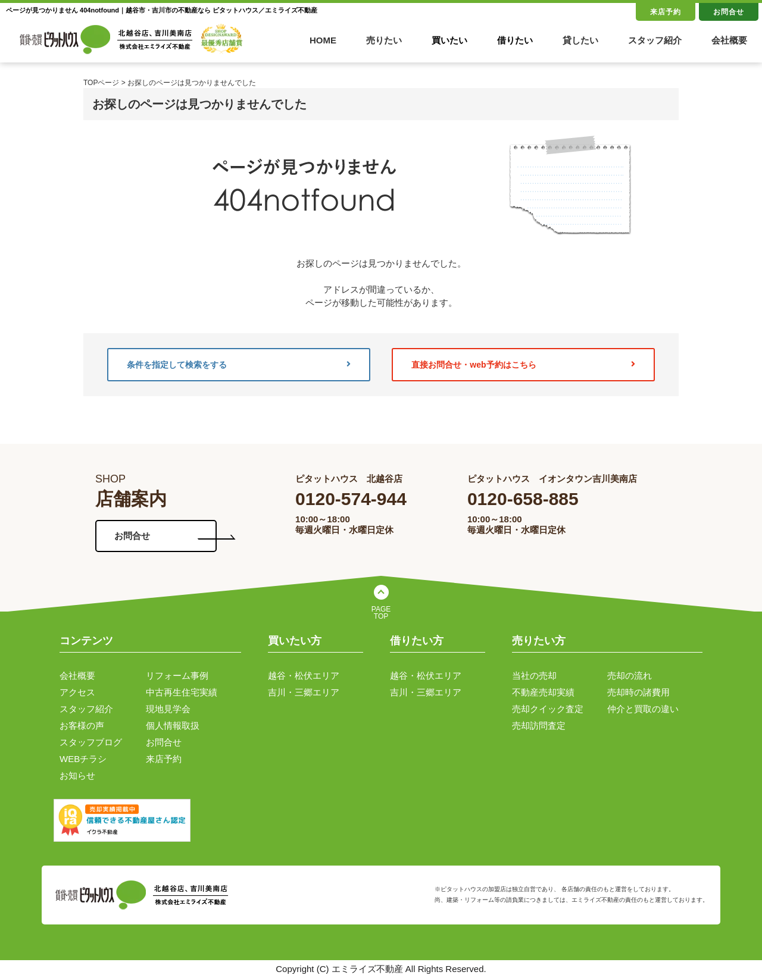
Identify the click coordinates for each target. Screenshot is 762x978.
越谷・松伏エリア (303, 675)
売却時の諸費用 (638, 692)
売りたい (384, 40)
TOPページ (101, 83)
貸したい (580, 40)
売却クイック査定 (547, 709)
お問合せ (728, 12)
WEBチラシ (83, 759)
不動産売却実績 (543, 692)
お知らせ (77, 775)
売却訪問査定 (539, 725)
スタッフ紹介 (655, 40)
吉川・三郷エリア (303, 692)
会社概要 (729, 40)
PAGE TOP (381, 612)
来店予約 (665, 12)
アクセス (77, 692)
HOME (323, 40)
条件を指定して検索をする (239, 364)
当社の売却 (534, 675)
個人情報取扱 (172, 725)
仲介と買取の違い (643, 709)
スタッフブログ (91, 742)
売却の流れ (629, 675)
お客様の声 (82, 725)
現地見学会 (168, 709)
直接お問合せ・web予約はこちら (523, 364)
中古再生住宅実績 (181, 692)
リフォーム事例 (177, 675)
